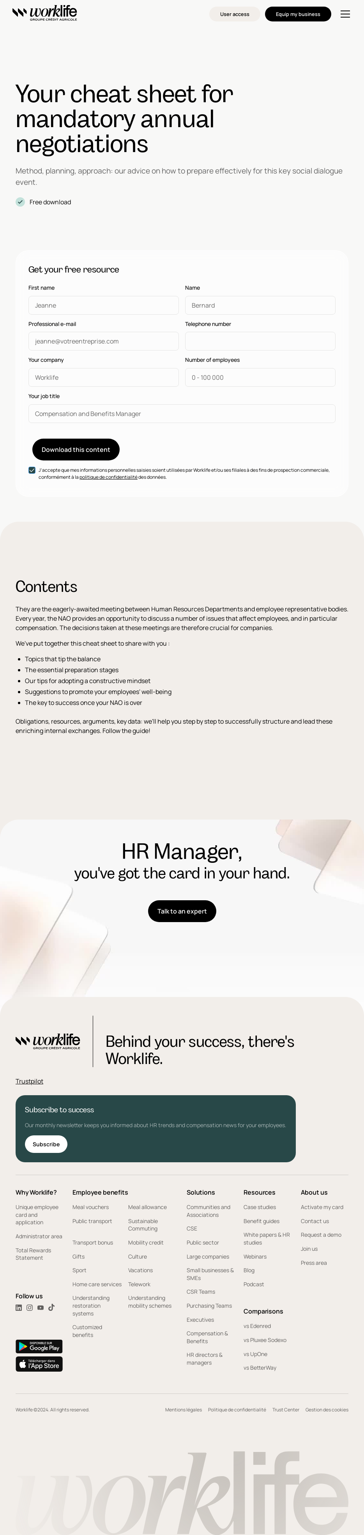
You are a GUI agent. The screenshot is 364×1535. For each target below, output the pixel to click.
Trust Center (285, 1409)
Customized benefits (87, 1330)
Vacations (140, 1270)
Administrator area (39, 1236)
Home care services (97, 1284)
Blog (249, 1270)
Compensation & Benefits (207, 1337)
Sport (79, 1270)
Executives (200, 1319)
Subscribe (46, 1144)
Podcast (254, 1284)
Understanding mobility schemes (149, 1301)
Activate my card (322, 1207)
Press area (314, 1262)
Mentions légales (183, 1409)
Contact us (315, 1221)
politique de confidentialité (109, 477)
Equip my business (298, 14)
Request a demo (321, 1234)
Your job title (44, 396)
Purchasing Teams (209, 1305)
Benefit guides (261, 1221)
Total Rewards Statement (33, 1254)
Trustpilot (29, 1081)
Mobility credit (146, 1242)
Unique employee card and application (37, 1214)
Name (192, 288)
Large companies (208, 1256)
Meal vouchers (90, 1207)
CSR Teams (201, 1291)
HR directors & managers (205, 1358)
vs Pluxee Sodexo (265, 1340)
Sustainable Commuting (143, 1224)
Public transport (92, 1221)
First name (41, 288)
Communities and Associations (208, 1210)
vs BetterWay (260, 1367)
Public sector (203, 1242)
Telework (139, 1284)
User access (234, 14)
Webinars (255, 1256)
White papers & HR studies (267, 1238)
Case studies (260, 1207)
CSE (192, 1228)
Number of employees (212, 360)
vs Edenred (257, 1326)
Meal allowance (147, 1207)
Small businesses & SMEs (210, 1274)
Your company (46, 360)
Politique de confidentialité (237, 1409)
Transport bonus (92, 1242)
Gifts (78, 1256)
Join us (309, 1248)
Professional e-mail (52, 324)
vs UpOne (255, 1354)
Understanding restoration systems (91, 1305)
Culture (137, 1256)
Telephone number (208, 324)
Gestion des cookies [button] (327, 1409)
